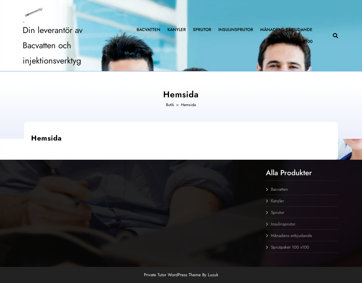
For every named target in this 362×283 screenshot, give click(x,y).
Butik (170, 105)
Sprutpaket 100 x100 (290, 41)
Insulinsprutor (235, 30)
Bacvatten (148, 30)
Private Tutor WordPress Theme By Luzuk (181, 275)
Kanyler (176, 30)
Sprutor (202, 30)
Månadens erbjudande (286, 30)
